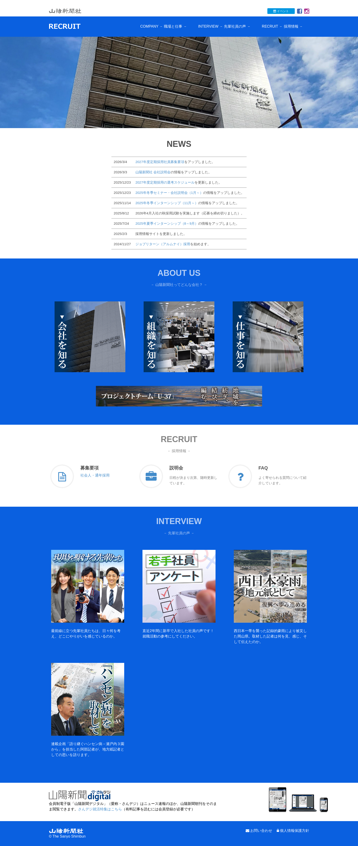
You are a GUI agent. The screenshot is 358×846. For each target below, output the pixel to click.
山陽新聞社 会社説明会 (153, 172)
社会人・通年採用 (95, 475)
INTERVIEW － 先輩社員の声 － (224, 26)
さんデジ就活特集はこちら (100, 809)
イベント (281, 11)
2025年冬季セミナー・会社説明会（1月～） (169, 193)
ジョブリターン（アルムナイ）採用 (162, 244)
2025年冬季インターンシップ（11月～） (166, 203)
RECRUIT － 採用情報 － (282, 26)
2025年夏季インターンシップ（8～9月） (166, 223)
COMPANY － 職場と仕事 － (163, 26)
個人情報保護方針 (294, 831)
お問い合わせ (261, 831)
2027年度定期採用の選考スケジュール (164, 182)
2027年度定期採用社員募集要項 (159, 162)
